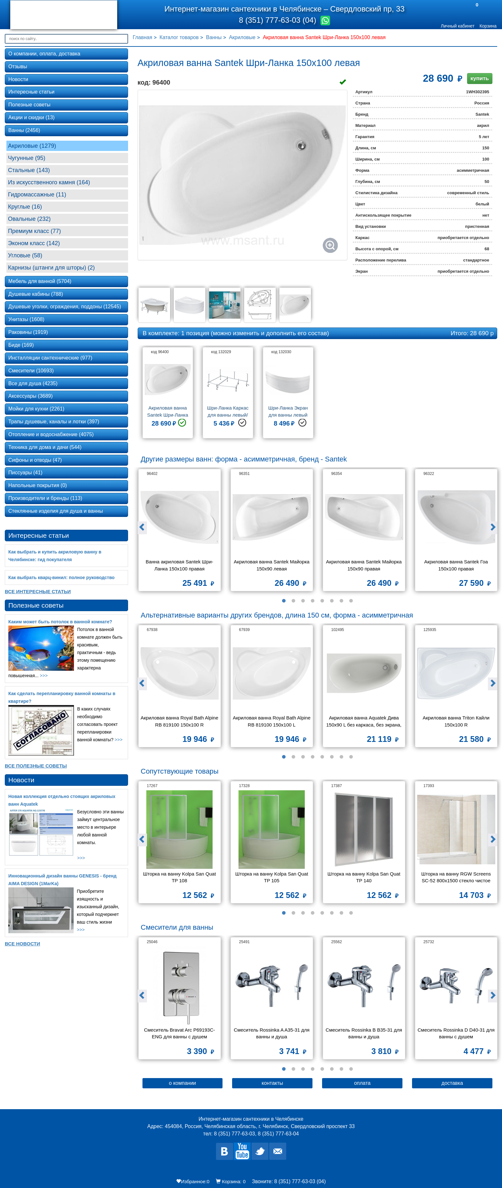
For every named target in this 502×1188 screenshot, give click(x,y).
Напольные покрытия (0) (37, 485)
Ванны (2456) (24, 130)
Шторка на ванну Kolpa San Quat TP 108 (180, 877)
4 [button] (312, 601)
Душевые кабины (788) (35, 294)
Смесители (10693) (31, 370)
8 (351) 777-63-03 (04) (278, 20)
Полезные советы (29, 104)
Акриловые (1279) (32, 146)
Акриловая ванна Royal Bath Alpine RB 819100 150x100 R (179, 721)
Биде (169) (21, 345)
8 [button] (351, 601)
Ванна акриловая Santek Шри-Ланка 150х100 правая (179, 565)
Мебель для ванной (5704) (39, 281)
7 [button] (341, 601)
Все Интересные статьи (38, 591)
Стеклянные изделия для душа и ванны (55, 511)
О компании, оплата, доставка (44, 53)
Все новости (22, 943)
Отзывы (17, 66)
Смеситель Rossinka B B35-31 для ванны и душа (364, 1033)
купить (480, 78)
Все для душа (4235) (33, 383)
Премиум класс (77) (34, 231)
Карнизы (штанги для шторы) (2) (51, 267)
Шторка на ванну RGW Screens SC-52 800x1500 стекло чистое (456, 877)
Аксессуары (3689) (30, 396)
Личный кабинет (457, 26)
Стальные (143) (29, 170)
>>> (44, 675)
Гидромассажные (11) (37, 194)
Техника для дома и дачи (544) (45, 447)
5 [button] (322, 601)
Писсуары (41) (25, 472)
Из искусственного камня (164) (49, 182)
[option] (168, 395)
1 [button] (283, 601)
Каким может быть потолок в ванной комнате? (60, 621)
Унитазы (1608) (26, 319)
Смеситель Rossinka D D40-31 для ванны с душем (456, 1033)
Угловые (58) (25, 255)
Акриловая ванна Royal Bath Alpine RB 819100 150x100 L (272, 721)
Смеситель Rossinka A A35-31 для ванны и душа (272, 1033)
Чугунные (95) (26, 158)
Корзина (488, 26)
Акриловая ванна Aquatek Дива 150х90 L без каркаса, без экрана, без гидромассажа (364, 722)
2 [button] (293, 601)
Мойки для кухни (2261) (36, 408)
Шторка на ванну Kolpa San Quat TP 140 (365, 877)
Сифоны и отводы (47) (35, 460)
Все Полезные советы (36, 765)
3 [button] (303, 601)
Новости (18, 79)
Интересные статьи (31, 92)
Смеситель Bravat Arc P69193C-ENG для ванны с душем (179, 1033)
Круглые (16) (25, 207)
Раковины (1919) (28, 332)
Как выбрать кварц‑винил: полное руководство (61, 577)
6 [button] (331, 601)
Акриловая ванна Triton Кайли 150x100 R (457, 721)
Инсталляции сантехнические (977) (50, 358)
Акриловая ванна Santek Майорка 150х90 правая (364, 565)
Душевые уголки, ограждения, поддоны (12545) (64, 306)
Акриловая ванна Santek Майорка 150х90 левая (272, 565)
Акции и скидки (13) (31, 117)
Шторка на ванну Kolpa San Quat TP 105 (272, 877)
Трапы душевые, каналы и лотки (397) (53, 421)
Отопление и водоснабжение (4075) (51, 434)
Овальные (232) (29, 219)
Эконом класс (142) (34, 243)
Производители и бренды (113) (45, 498)
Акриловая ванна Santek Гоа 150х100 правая (456, 565)
